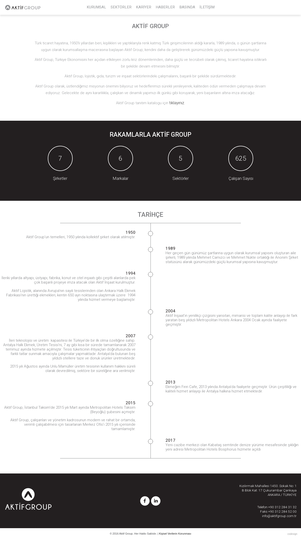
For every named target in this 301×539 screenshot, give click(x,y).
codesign (292, 534)
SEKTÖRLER (121, 7)
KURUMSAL (96, 7)
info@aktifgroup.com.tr (279, 516)
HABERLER (165, 7)
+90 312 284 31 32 (282, 507)
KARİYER (143, 7)
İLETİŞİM (207, 7)
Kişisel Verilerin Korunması (175, 533)
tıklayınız (176, 102)
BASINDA (187, 7)
